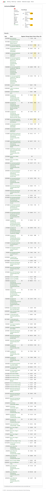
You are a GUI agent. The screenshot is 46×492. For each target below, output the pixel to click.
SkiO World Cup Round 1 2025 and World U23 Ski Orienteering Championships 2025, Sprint (15, 151)
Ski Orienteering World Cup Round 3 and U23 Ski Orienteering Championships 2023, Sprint (15, 207)
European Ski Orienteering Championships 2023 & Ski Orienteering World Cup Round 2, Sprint (15, 238)
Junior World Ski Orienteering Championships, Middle (15, 452)
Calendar (19, 1)
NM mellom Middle (14, 373)
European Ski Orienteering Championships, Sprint (15, 421)
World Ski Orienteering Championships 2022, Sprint (15, 273)
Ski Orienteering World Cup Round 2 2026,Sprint (15, 55)
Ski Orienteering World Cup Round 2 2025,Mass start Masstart (15, 121)
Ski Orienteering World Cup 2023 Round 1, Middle (15, 249)
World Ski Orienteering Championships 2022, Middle (15, 264)
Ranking (9, 1)
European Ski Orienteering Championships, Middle (15, 416)
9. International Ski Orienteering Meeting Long (15, 316)
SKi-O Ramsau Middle (14, 375)
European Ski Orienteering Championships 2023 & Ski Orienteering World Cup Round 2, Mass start (15, 222)
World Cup (14, 1)
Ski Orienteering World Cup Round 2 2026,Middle (15, 50)
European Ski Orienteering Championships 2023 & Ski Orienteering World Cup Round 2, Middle (15, 230)
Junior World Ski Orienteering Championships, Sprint (15, 457)
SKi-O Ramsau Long (14, 377)
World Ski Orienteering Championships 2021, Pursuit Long (15, 337)
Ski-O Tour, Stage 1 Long (15, 440)
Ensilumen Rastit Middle (15, 195)
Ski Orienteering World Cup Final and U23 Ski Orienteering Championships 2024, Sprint (15, 181)
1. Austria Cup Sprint (14, 260)
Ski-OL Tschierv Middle (15, 460)
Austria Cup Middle (14, 277)
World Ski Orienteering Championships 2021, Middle (15, 332)
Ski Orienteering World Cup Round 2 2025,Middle (15, 125)
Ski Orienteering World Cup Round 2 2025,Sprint (15, 130)
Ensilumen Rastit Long (15, 386)
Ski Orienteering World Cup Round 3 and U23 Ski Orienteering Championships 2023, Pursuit (15, 200)
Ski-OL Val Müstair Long (15, 383)
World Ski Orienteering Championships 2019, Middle (15, 390)
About (32, 1)
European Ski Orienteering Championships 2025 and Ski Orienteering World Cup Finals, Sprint (15, 114)
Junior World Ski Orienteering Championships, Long (15, 447)
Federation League (26, 1)
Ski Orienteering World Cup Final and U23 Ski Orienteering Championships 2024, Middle (15, 165)
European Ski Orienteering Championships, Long (15, 411)
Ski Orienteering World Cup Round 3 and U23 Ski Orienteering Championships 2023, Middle (15, 215)
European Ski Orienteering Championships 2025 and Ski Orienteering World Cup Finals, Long (15, 97)
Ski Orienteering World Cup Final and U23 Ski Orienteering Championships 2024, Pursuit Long (15, 173)
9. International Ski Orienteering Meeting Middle (15, 321)
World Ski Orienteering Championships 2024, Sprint (15, 192)
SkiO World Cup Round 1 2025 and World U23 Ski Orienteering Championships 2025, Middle (15, 144)
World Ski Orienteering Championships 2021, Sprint (15, 342)
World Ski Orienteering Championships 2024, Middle (15, 187)
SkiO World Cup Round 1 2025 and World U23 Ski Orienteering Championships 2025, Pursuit (15, 136)
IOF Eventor (16, 24)
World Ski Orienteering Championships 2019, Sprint (15, 395)
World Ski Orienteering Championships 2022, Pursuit (15, 269)
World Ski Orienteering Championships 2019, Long (15, 400)
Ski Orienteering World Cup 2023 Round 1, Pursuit (15, 244)
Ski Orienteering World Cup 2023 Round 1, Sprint (15, 254)
